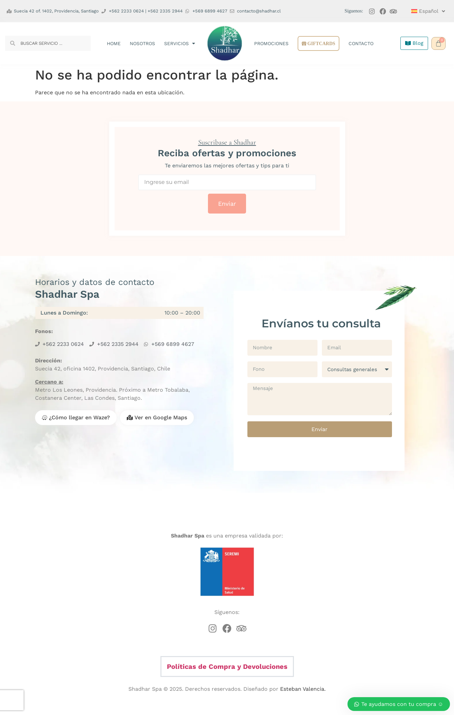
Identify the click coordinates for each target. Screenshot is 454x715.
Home (114, 43)
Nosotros (142, 43)
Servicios (179, 43)
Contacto (361, 43)
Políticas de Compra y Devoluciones (227, 666)
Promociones (271, 43)
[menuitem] (425, 11)
